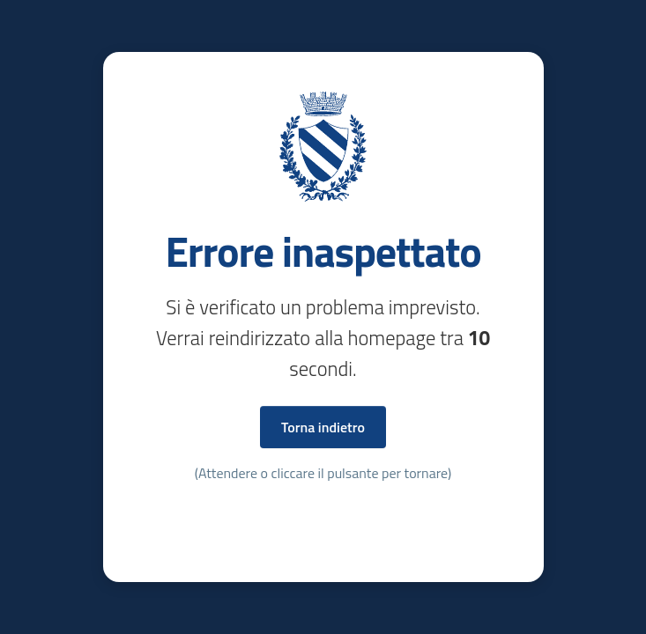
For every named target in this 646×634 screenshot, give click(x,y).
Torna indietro (323, 427)
